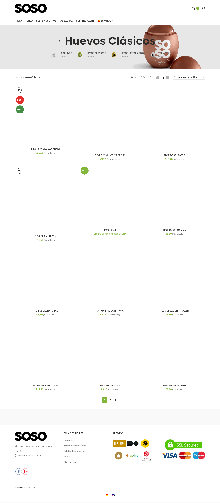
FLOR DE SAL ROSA (110, 385)
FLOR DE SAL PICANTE (174, 385)
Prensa (67, 456)
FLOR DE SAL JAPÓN (45, 236)
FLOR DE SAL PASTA (174, 155)
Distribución (70, 462)
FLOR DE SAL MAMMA (174, 230)
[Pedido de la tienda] (189, 78)
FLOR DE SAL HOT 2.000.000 (110, 155)
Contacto (68, 440)
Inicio (17, 77)
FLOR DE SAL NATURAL (45, 310)
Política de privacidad (74, 451)
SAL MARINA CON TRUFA (110, 310)
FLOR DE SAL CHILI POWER (175, 310)
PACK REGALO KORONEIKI (45, 149)
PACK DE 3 (110, 230)
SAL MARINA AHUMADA (45, 385)
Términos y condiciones (75, 445)
